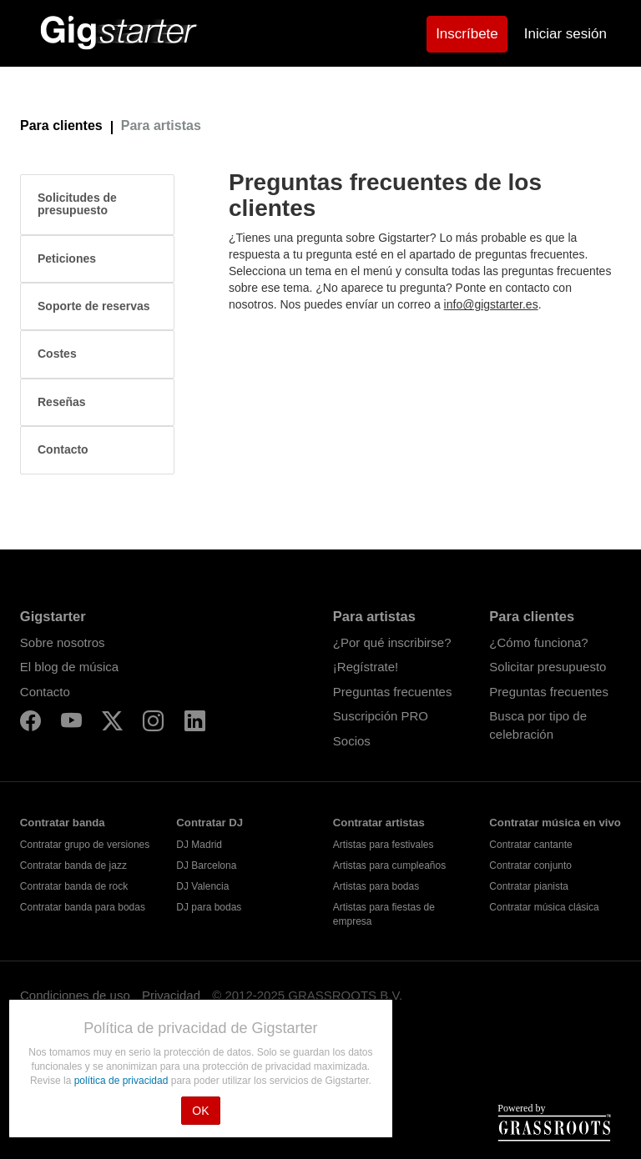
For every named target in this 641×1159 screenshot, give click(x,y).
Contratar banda (62, 822)
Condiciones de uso (75, 995)
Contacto (45, 692)
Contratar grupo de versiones (84, 844)
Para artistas (161, 125)
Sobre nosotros (62, 642)
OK (200, 1110)
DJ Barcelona (206, 865)
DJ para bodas (208, 907)
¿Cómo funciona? (538, 642)
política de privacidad (122, 1080)
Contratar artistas (379, 822)
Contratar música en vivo (555, 822)
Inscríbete (467, 34)
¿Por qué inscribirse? (392, 642)
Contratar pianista (528, 886)
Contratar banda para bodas (82, 907)
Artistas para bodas (376, 886)
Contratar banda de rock (74, 886)
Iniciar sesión (565, 34)
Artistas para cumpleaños (389, 865)
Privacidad (171, 995)
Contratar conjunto (530, 865)
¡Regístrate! (365, 667)
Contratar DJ (209, 822)
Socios (352, 741)
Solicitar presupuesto (547, 667)
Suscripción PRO (380, 716)
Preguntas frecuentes (392, 692)
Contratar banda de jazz (73, 865)
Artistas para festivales (383, 844)
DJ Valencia (202, 886)
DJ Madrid (199, 844)
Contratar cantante (530, 844)
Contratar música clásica (543, 907)
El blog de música (69, 667)
